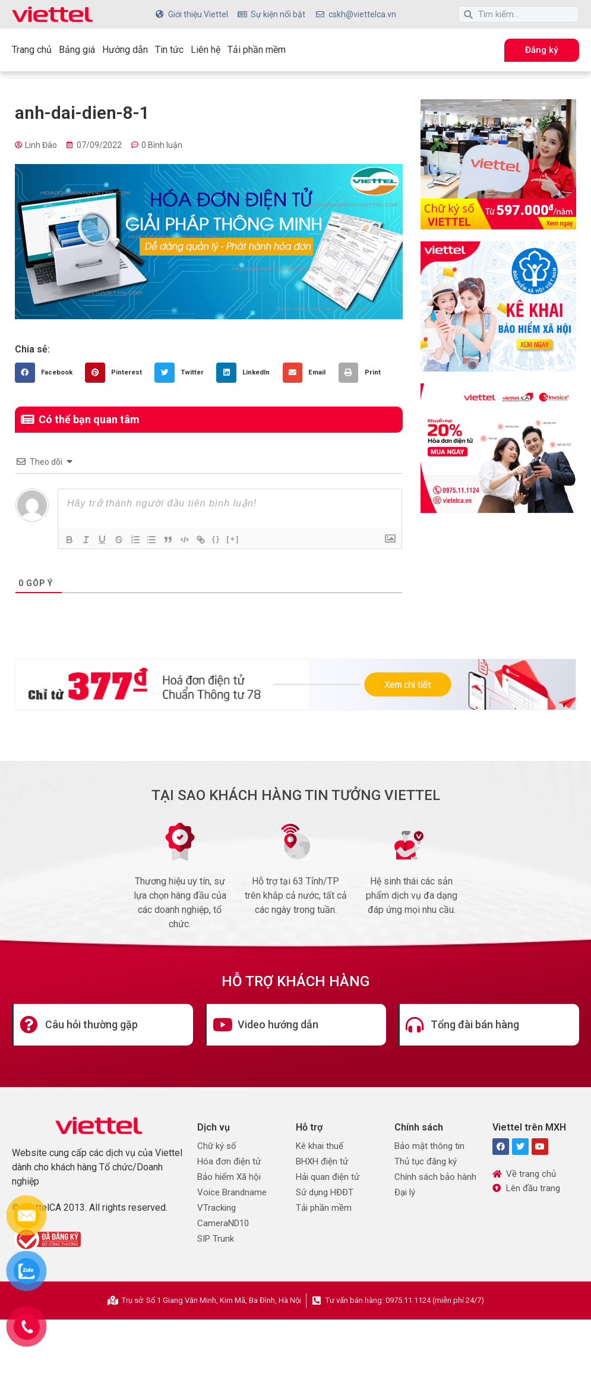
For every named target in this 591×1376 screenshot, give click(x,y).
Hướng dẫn (125, 49)
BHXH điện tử (322, 1161)
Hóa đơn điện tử (229, 1161)
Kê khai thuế (319, 1146)
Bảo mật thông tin (429, 1146)
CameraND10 (223, 1223)
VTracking (216, 1207)
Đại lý (404, 1192)
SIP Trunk (215, 1238)
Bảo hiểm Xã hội (229, 1177)
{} (218, 538)
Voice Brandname (232, 1192)
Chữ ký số (216, 1146)
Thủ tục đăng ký (425, 1161)
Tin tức (169, 49)
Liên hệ (205, 49)
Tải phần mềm (256, 49)
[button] (47, 373)
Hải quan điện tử (327, 1177)
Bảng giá (77, 49)
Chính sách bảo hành (435, 1177)
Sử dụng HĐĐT (324, 1192)
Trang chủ (32, 49)
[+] (234, 538)
